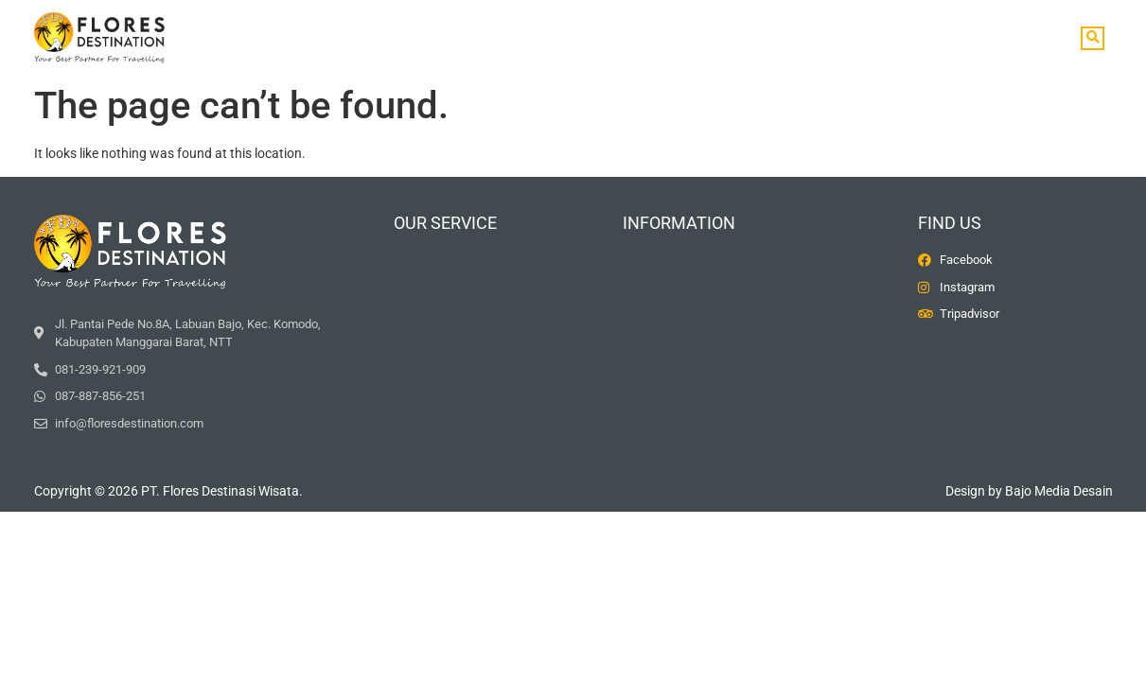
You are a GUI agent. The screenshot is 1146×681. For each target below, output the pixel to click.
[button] (1092, 38)
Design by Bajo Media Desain (1029, 490)
